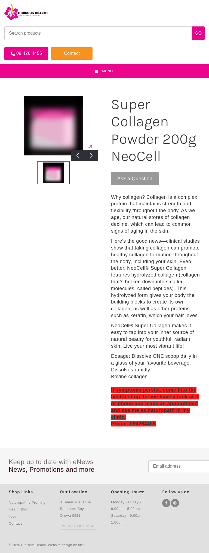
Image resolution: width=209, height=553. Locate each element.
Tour (12, 516)
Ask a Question (128, 174)
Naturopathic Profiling (27, 502)
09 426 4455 (17, 49)
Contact (59, 49)
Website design (60, 545)
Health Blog (19, 509)
